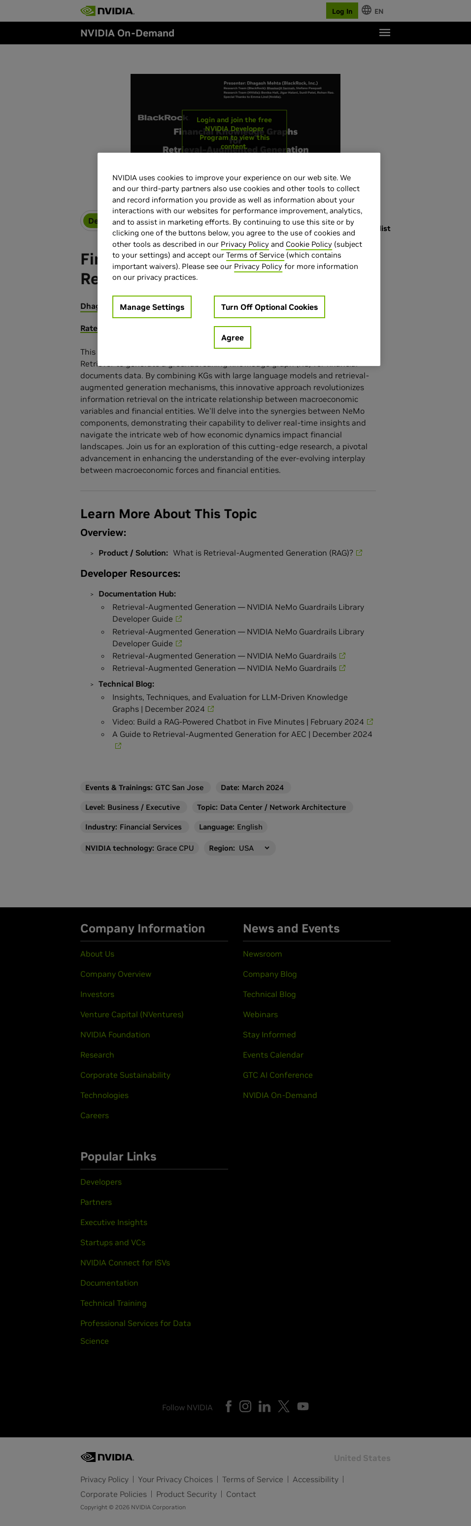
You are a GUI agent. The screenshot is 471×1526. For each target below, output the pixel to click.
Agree (232, 337)
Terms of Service (255, 255)
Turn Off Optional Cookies (269, 307)
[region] (239, 259)
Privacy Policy (245, 244)
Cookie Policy (309, 244)
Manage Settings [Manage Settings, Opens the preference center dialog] (152, 307)
